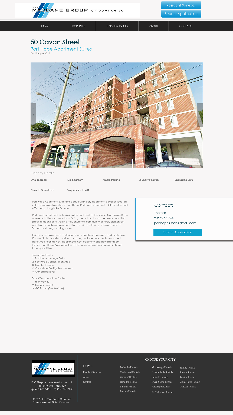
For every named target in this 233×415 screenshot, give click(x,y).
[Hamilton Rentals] (133, 382)
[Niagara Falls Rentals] (164, 372)
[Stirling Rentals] (192, 367)
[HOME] (95, 366)
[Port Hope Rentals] (164, 386)
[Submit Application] (181, 14)
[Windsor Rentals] (192, 386)
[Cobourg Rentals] (133, 377)
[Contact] (95, 382)
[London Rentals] (132, 391)
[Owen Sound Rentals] (164, 382)
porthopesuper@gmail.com (175, 223)
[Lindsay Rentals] (133, 386)
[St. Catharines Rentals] (164, 392)
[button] (78, 26)
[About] (95, 377)
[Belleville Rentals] (133, 367)
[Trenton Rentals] (192, 377)
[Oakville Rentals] (164, 377)
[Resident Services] (181, 5)
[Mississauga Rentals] (164, 367)
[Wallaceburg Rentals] (192, 382)
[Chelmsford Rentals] (133, 372)
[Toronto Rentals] (192, 372)
